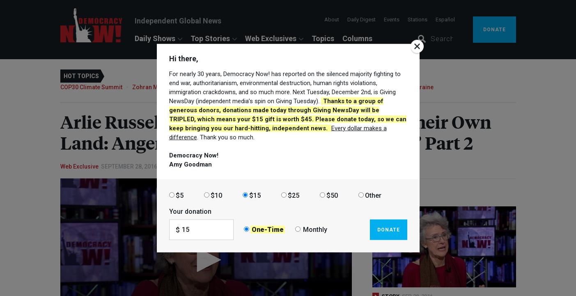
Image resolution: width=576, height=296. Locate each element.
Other (373, 195)
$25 (293, 195)
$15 (255, 195)
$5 (180, 195)
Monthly (315, 230)
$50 (332, 195)
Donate (388, 229)
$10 (216, 195)
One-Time (268, 230)
